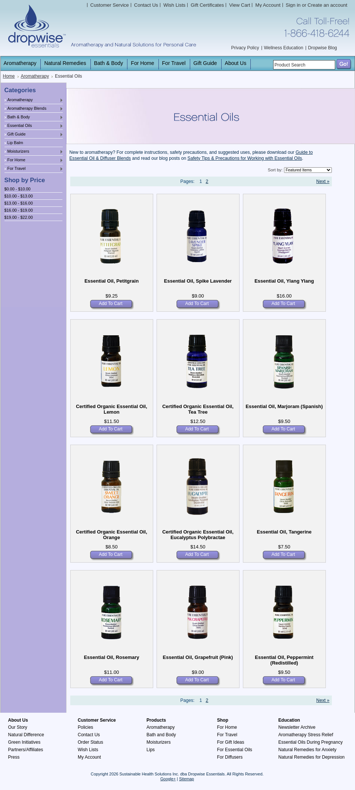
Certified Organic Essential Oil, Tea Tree (198, 409)
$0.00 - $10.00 (17, 189)
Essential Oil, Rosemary (111, 657)
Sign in (293, 5)
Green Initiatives (24, 742)
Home (9, 76)
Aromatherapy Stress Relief (305, 734)
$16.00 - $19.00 (18, 210)
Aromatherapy (35, 76)
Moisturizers (34, 151)
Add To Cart (110, 303)
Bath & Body (34, 117)
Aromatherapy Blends (34, 108)
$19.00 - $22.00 (18, 217)
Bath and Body (161, 734)
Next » (322, 181)
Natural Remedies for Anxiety (307, 749)
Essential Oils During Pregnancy (310, 742)
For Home (34, 160)
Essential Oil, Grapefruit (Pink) (198, 657)
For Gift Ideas (230, 742)
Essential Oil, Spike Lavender (198, 281)
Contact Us (89, 734)
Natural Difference (26, 734)
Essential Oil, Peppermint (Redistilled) (284, 660)
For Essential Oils (234, 749)
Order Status (90, 742)
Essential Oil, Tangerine (284, 532)
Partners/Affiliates (25, 749)
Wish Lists (88, 749)
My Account (267, 5)
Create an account (327, 5)
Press (14, 757)
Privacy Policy (245, 47)
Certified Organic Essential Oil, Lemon (111, 409)
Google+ (168, 779)
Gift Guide (34, 134)
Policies (85, 727)
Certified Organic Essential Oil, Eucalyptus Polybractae (198, 534)
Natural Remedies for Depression (311, 757)
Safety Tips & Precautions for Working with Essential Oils (245, 158)
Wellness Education (283, 47)
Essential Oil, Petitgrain (111, 281)
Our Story (17, 727)
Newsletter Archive (296, 727)
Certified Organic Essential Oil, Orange (111, 534)
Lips (150, 749)
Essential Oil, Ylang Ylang (284, 281)
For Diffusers (230, 757)
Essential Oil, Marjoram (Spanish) (284, 406)
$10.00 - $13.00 (18, 196)
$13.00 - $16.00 (18, 203)
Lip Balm (15, 142)
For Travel (34, 168)
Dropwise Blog (322, 47)
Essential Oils (34, 125)
